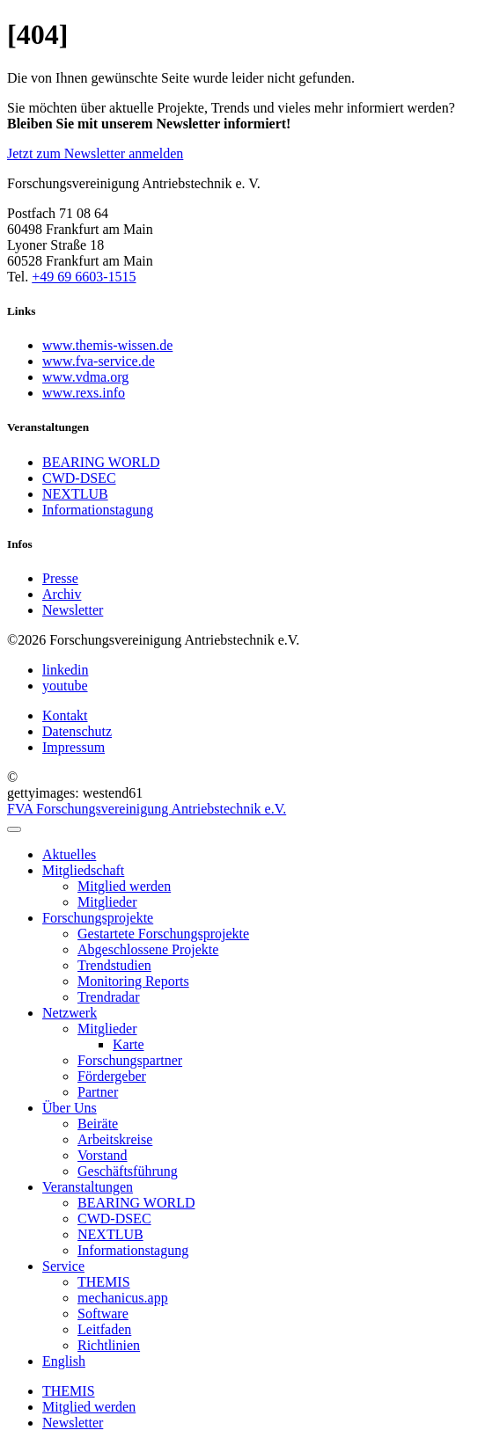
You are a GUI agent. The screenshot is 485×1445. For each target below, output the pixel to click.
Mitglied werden (89, 1406)
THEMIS (68, 1390)
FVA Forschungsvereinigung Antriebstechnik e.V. (146, 808)
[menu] (14, 829)
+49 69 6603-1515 (84, 276)
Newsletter (72, 1422)
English (63, 1361)
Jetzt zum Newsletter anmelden (95, 153)
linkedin (65, 669)
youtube (65, 685)
